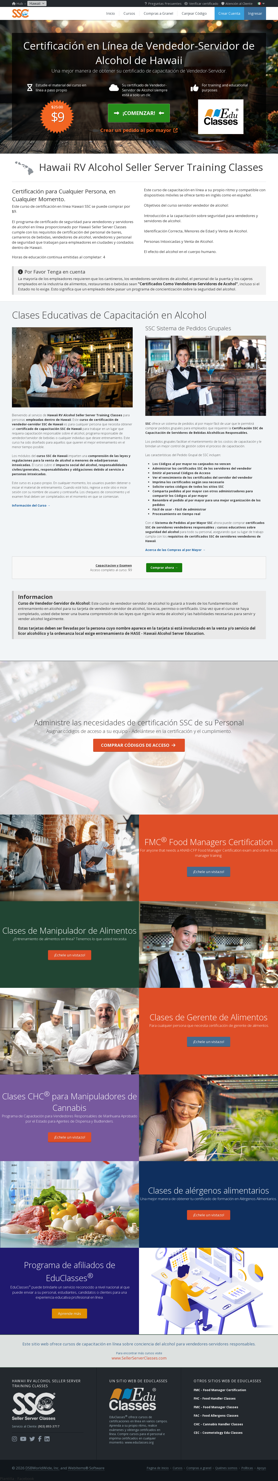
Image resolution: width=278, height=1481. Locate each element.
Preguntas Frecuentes (163, 3)
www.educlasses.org (139, 1442)
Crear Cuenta (229, 13)
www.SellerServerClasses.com (139, 1358)
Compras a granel (198, 1468)
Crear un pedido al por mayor (139, 130)
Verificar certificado (201, 3)
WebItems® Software (86, 1467)
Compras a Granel (158, 13)
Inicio (110, 13)
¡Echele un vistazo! (208, 871)
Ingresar (255, 13)
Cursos (129, 13)
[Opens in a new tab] (14, 1439)
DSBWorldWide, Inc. (42, 1467)
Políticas (247, 1468)
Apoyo (261, 1468)
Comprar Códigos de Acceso (138, 745)
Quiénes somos (226, 1468)
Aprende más (69, 1313)
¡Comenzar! (139, 113)
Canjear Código (194, 13)
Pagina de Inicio (158, 1468)
